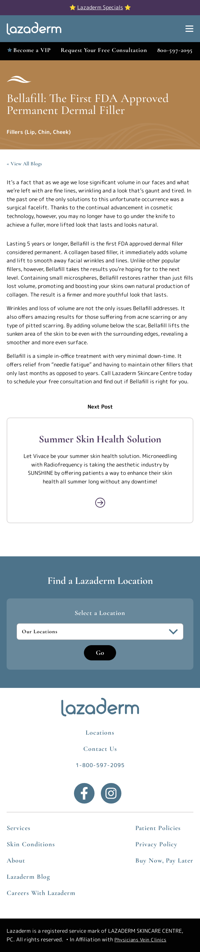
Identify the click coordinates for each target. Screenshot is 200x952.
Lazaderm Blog (28, 877)
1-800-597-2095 (100, 765)
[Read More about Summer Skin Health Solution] (100, 503)
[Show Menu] (189, 29)
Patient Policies (158, 828)
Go (100, 653)
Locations (100, 733)
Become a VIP (32, 50)
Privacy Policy (156, 844)
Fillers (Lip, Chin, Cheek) (39, 132)
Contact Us (100, 749)
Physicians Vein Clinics (140, 939)
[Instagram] (111, 793)
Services (19, 828)
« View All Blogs (24, 163)
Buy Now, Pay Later (164, 861)
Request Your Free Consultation (104, 50)
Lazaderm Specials (100, 7)
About (16, 861)
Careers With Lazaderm (41, 893)
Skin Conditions (31, 844)
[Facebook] (84, 793)
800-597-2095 (175, 50)
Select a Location (100, 613)
